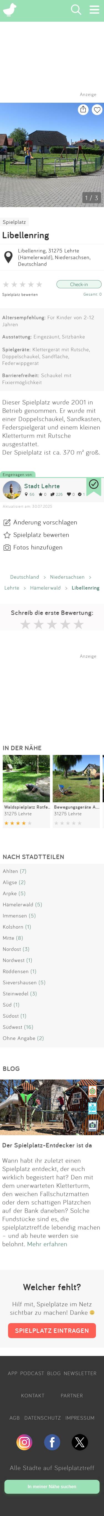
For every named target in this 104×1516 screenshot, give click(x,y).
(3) (26, 949)
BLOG (54, 1373)
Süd (7, 1004)
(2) (22, 882)
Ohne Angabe (19, 1038)
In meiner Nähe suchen (52, 1486)
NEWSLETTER (80, 1373)
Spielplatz (14, 222)
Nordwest (14, 960)
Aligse (10, 882)
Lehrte (11, 587)
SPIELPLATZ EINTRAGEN (52, 1330)
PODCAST (32, 1373)
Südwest (12, 1027)
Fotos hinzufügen (38, 547)
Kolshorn (13, 926)
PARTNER (72, 1395)
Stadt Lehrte (42, 486)
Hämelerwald (45, 587)
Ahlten (10, 871)
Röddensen (16, 971)
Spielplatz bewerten (20, 294)
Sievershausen (20, 982)
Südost (11, 1015)
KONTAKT (33, 1395)
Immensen (15, 915)
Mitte (8, 937)
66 (29, 494)
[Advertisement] (55, 693)
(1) (28, 926)
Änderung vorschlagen (45, 522)
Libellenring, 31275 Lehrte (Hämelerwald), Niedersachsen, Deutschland (54, 257)
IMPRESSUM (80, 1417)
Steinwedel (16, 993)
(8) (19, 937)
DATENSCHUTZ (42, 1417)
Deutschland (24, 576)
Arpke (10, 893)
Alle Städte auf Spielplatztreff (52, 1467)
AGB (14, 1417)
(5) (22, 893)
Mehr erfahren (47, 1244)
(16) (29, 1027)
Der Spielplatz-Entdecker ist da (47, 1145)
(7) (23, 871)
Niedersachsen (67, 576)
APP (12, 1373)
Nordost (12, 949)
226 (56, 494)
